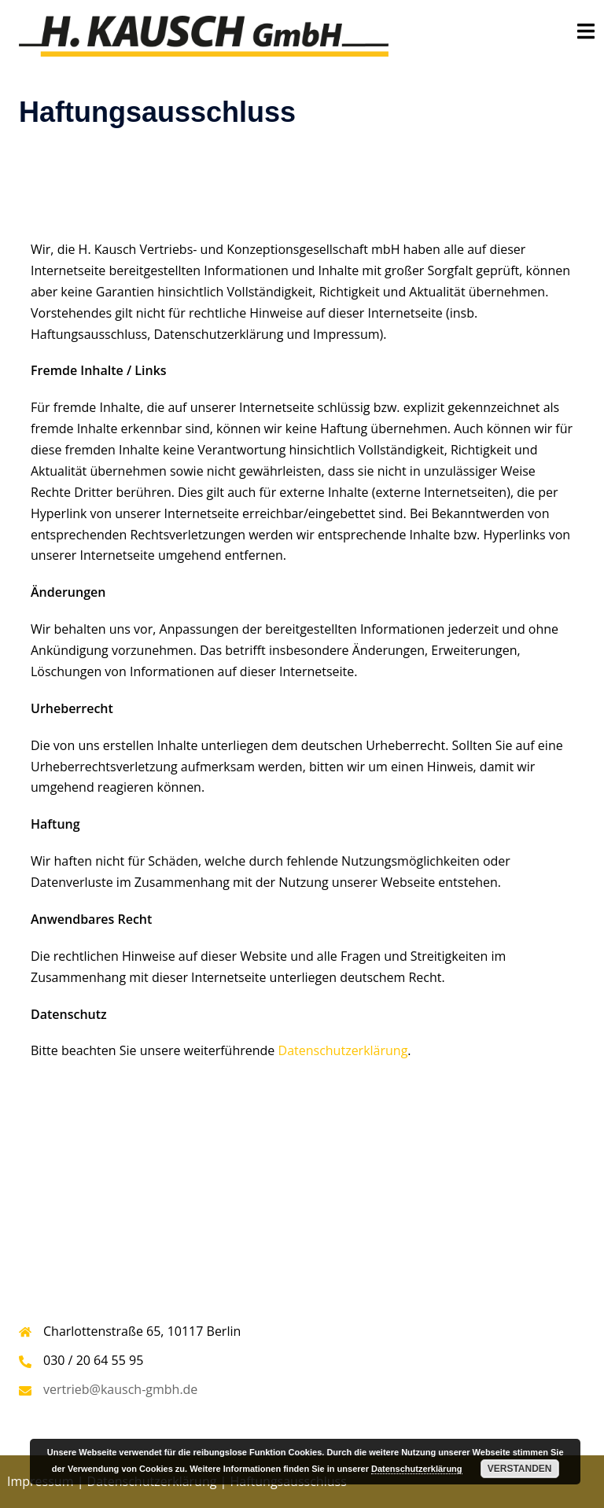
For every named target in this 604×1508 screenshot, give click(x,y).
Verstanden (520, 1468)
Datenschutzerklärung (343, 1050)
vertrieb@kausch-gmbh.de (120, 1389)
